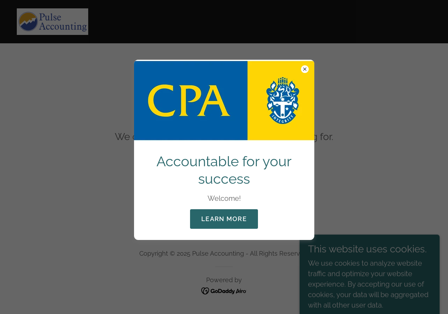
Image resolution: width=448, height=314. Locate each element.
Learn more (224, 218)
